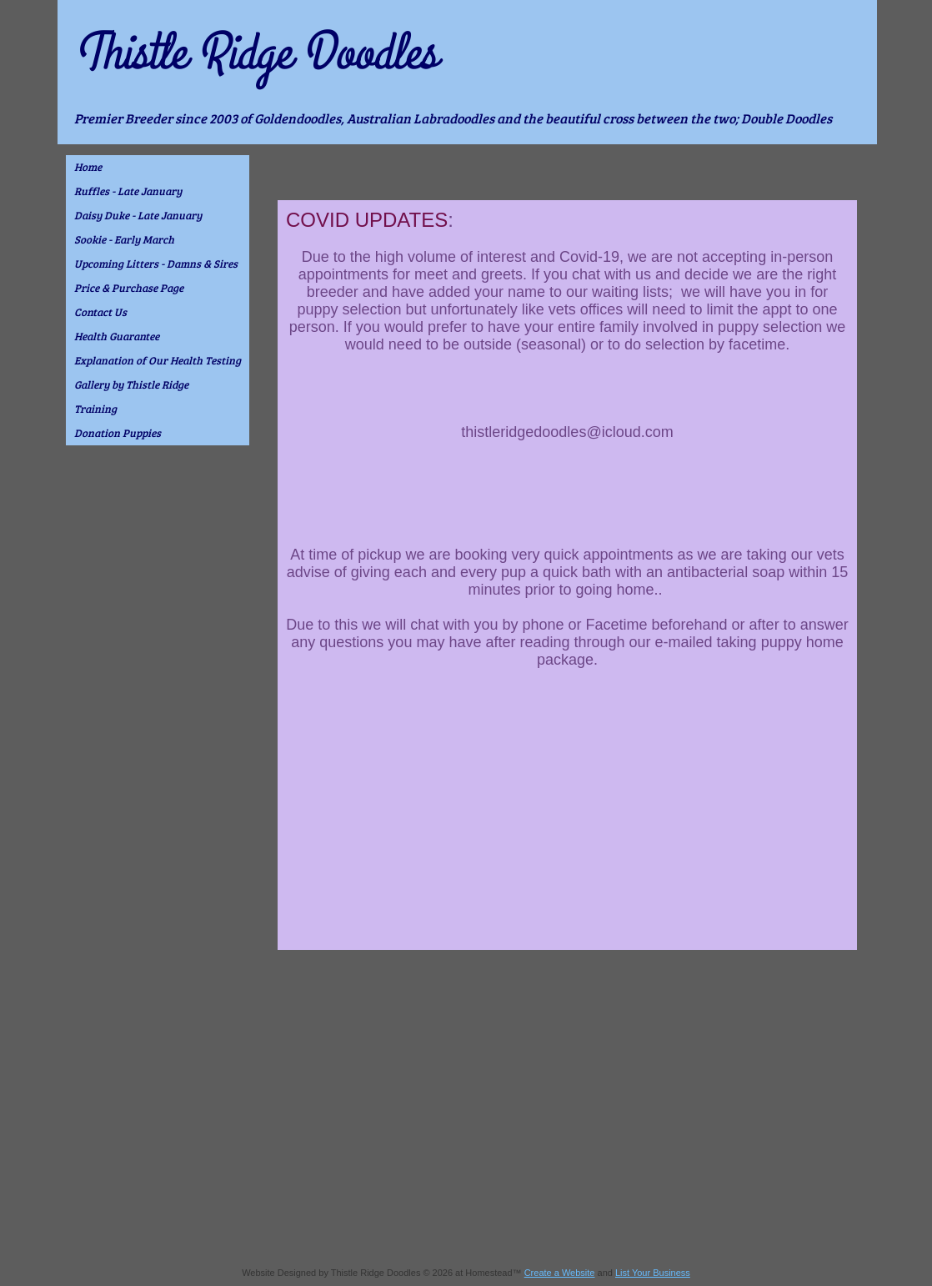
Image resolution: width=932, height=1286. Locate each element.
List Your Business (652, 1273)
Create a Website (559, 1273)
